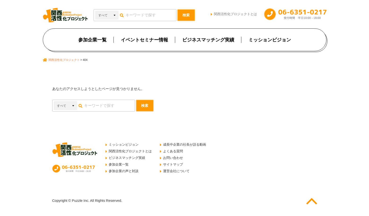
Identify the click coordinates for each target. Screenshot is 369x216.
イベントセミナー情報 (144, 39)
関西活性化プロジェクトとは (235, 14)
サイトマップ (173, 164)
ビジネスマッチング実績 (208, 39)
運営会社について (176, 171)
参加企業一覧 (92, 39)
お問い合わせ (173, 158)
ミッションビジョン (269, 39)
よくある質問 (173, 151)
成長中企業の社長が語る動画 (184, 144)
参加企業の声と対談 (124, 171)
